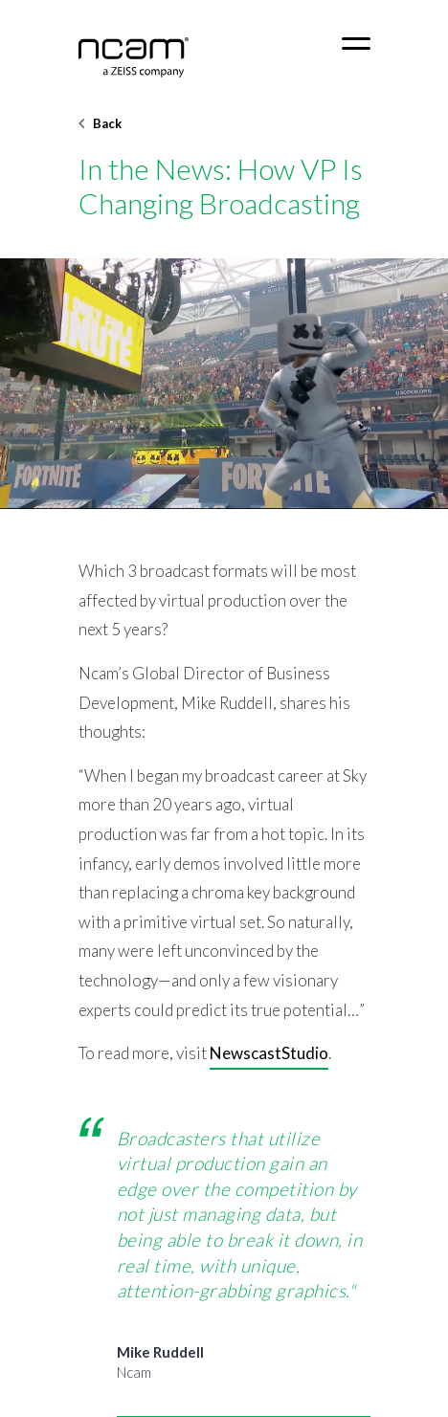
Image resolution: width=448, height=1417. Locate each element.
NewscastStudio (269, 1053)
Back (100, 123)
